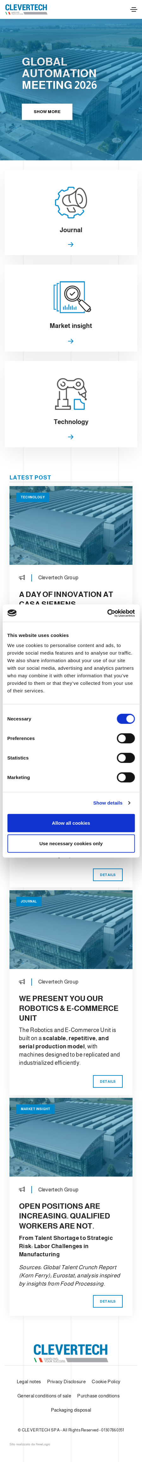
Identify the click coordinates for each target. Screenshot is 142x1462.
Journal (29, 901)
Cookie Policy (106, 1381)
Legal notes (29, 1381)
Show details (108, 803)
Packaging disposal (71, 1410)
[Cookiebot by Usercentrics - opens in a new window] (107, 613)
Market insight (35, 1109)
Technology (33, 497)
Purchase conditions (98, 1395)
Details (108, 875)
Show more (47, 111)
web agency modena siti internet (29, 1444)
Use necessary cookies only (70, 843)
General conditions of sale (44, 1395)
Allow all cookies (71, 822)
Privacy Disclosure (66, 1381)
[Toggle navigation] (133, 9)
